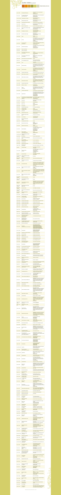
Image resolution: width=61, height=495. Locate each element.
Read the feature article (36, 343)
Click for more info (35, 13)
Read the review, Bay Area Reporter (37, 227)
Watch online (34, 100)
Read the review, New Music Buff (37, 226)
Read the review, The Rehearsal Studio (38, 228)
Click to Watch (35, 154)
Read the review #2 (35, 340)
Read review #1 (35, 317)
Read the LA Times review (36, 230)
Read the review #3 (35, 341)
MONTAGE (34, 278)
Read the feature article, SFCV (37, 225)
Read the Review (35, 130)
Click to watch (34, 267)
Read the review (35, 207)
